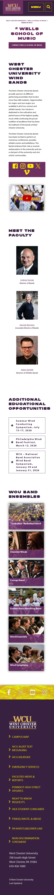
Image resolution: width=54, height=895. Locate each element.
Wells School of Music (37, 21)
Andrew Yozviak (27, 280)
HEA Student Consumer (28, 809)
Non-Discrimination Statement (25, 839)
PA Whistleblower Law (27, 828)
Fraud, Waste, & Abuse (26, 818)
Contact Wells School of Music (27, 45)
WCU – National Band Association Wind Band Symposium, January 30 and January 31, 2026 (28, 462)
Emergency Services (25, 767)
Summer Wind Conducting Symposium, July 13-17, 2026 (28, 425)
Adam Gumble (27, 369)
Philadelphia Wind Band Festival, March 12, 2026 (29, 442)
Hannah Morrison (27, 324)
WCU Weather (21, 757)
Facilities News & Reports (23, 778)
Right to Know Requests (22, 800)
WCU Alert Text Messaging (22, 748)
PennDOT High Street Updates (26, 788)
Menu (36, 7)
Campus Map (20, 736)
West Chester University (16, 21)
